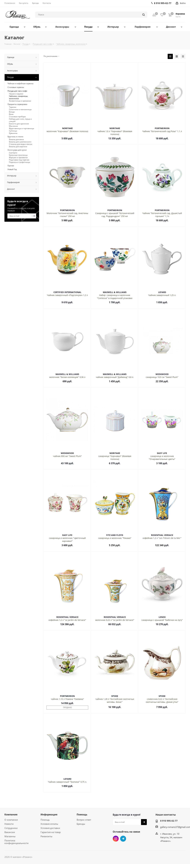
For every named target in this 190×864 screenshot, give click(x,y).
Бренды (81, 823)
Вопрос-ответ (84, 819)
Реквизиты (46, 836)
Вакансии (9, 832)
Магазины (10, 836)
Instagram (116, 839)
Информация (49, 814)
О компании (11, 819)
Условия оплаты (49, 823)
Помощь (45, 819)
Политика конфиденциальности (16, 842)
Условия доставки (50, 828)
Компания (10, 814)
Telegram (123, 839)
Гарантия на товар (51, 832)
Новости (9, 823)
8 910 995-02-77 (169, 820)
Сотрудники (11, 828)
